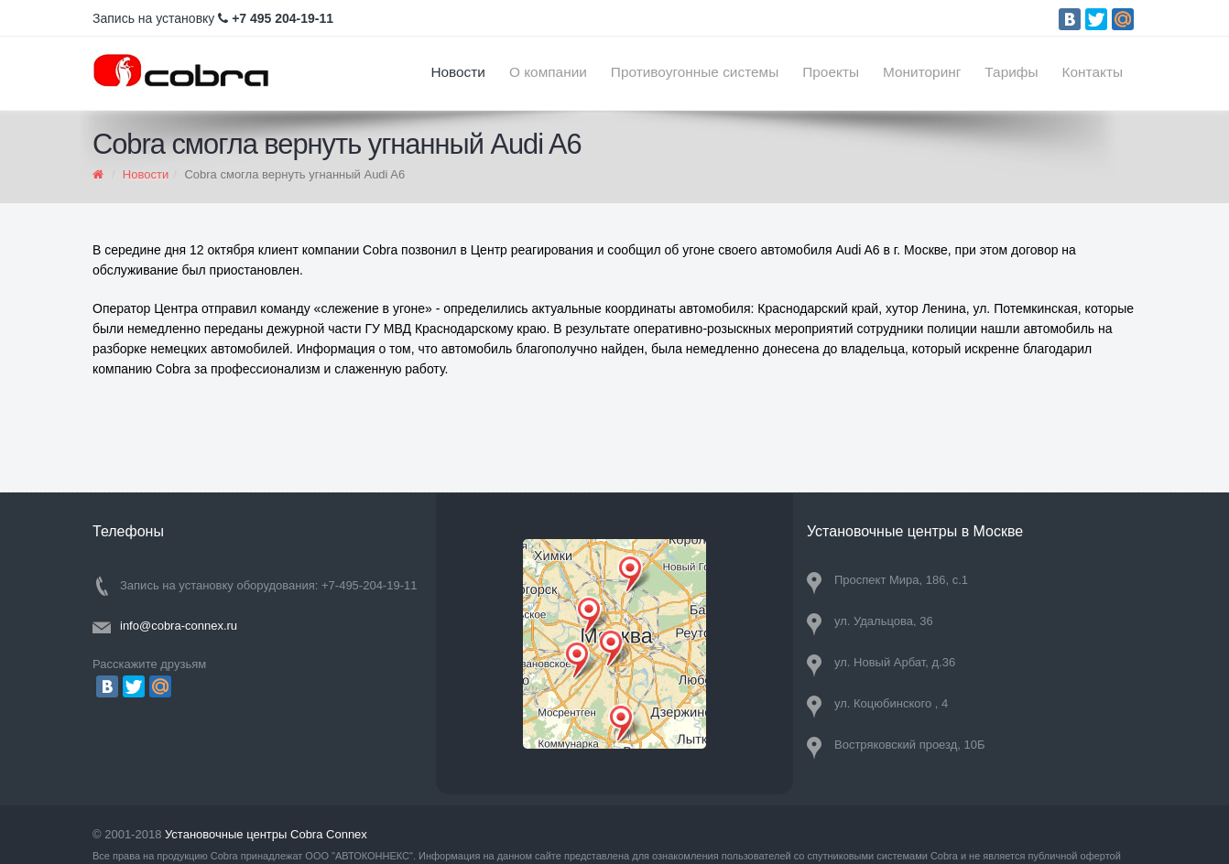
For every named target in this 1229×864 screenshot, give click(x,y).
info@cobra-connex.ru (178, 625)
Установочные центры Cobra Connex (266, 834)
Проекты (830, 72)
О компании (548, 72)
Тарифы (1011, 72)
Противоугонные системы (694, 72)
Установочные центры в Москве (915, 531)
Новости (457, 72)
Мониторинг (922, 72)
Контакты (1092, 72)
